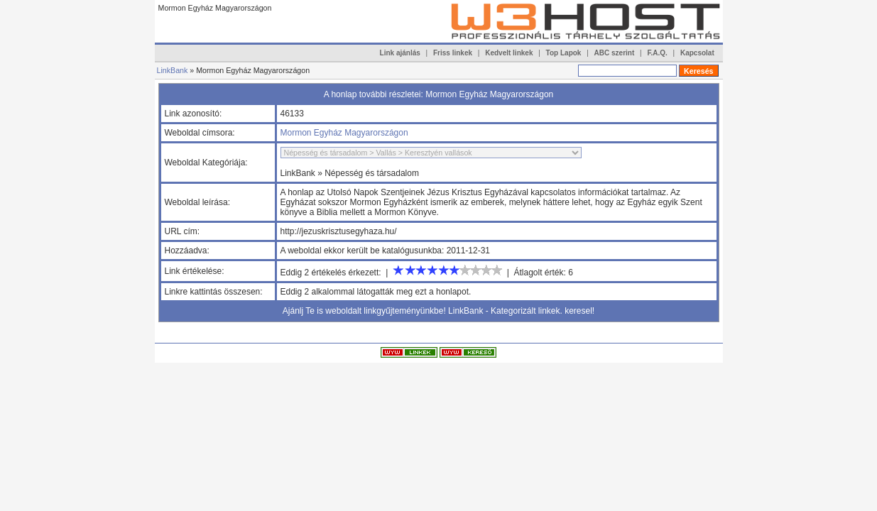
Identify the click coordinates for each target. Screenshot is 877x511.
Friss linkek (452, 53)
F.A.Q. (657, 53)
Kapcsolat (697, 53)
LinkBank (172, 70)
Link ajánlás (400, 53)
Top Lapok (564, 53)
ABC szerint (614, 53)
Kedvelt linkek (509, 53)
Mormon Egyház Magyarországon (344, 133)
